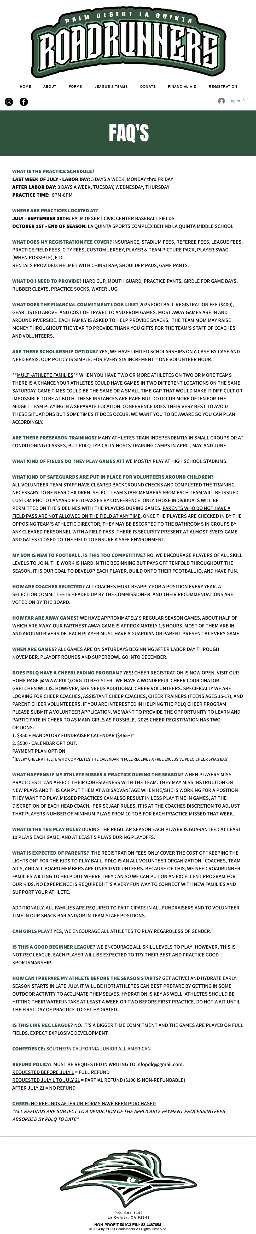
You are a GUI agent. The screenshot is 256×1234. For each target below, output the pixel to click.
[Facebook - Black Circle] (24, 102)
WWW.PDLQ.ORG (63, 680)
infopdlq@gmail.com (159, 1064)
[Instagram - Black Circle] (9, 102)
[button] (245, 98)
